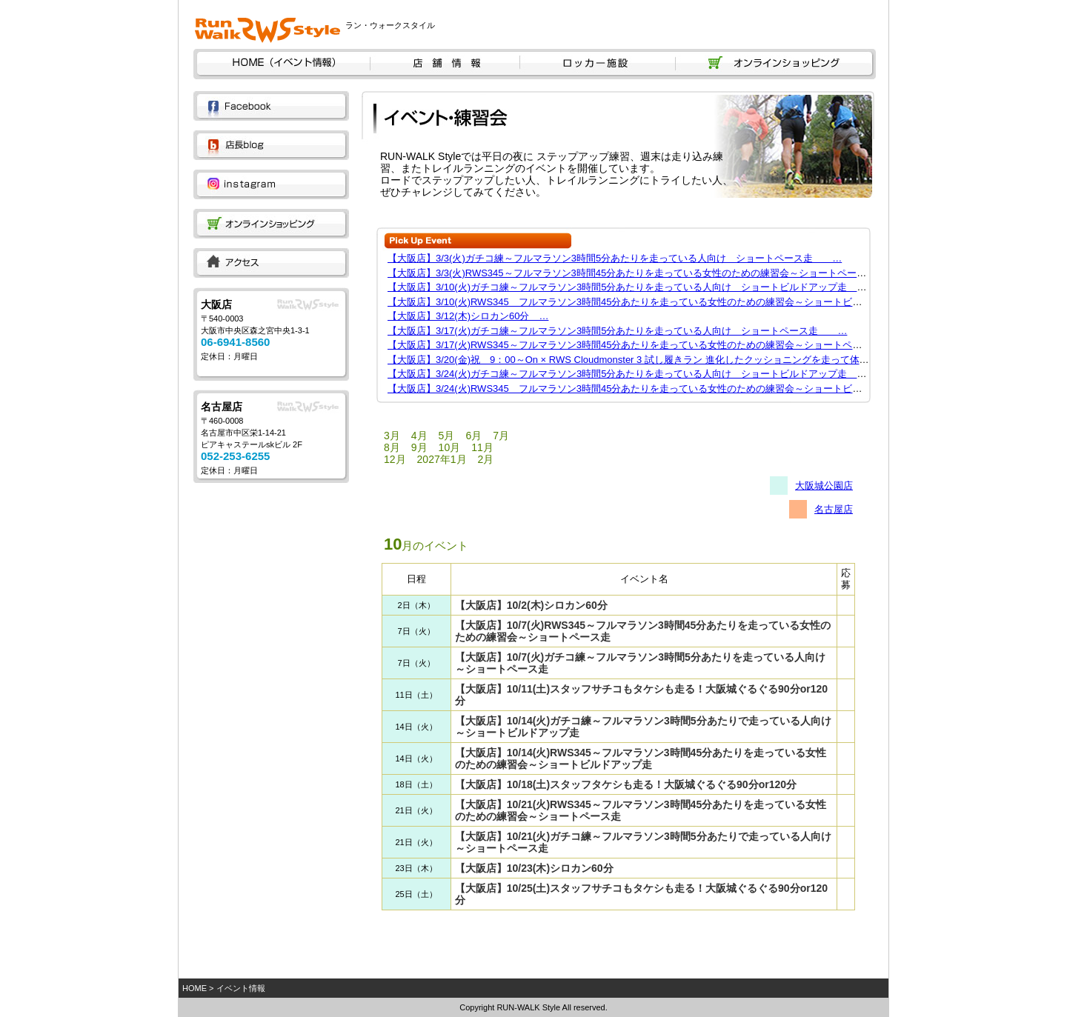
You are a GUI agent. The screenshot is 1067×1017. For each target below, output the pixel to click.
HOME (194, 988)
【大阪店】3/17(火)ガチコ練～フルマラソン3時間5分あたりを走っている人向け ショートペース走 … (617, 330)
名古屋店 (221, 407)
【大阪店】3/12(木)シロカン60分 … (468, 315)
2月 (486, 459)
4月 (419, 435)
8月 (392, 447)
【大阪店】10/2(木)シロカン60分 (531, 605)
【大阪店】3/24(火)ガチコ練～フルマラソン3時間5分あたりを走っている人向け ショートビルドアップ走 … (632, 373)
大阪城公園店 (824, 485)
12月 (395, 459)
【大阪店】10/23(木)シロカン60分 (534, 868)
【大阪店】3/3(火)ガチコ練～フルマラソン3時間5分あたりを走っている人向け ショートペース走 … (615, 258)
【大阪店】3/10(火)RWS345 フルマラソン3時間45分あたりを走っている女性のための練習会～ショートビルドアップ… (649, 301)
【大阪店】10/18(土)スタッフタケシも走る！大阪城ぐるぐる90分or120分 (626, 784)
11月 (482, 447)
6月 (473, 435)
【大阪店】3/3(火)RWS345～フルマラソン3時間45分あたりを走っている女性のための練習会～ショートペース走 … (646, 273)
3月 (392, 435)
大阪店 (216, 304)
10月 (450, 447)
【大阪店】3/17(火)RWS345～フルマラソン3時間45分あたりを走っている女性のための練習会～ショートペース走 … (644, 344)
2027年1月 (442, 459)
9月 (419, 447)
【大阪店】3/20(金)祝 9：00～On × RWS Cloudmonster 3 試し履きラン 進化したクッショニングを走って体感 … (638, 359)
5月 (447, 435)
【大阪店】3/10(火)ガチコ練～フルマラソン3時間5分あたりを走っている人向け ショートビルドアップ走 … (632, 287)
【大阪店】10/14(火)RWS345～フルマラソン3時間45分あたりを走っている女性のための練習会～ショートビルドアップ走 (640, 758)
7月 (501, 435)
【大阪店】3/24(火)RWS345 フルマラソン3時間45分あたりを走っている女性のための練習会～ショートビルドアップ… (649, 388)
